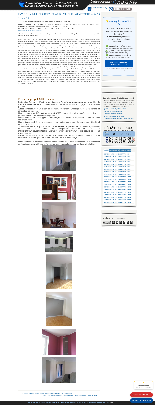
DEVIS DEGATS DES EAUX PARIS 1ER (116, 154)
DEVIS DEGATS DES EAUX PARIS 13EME (117, 184)
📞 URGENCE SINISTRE (140, 395)
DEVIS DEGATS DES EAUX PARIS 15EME (117, 189)
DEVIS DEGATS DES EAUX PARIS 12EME (117, 182)
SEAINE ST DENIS (125, 150)
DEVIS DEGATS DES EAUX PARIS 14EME (117, 187)
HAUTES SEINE (114, 150)
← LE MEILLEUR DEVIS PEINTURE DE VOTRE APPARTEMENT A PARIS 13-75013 (45, 394)
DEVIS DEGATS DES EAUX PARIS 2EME (117, 156)
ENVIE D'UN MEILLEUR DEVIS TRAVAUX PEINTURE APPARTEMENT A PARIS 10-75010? (59, 16)
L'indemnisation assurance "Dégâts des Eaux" (119, 118)
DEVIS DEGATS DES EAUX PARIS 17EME (117, 194)
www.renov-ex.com (121, 403)
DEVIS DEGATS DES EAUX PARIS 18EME (117, 197)
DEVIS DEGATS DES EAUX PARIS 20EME (117, 202)
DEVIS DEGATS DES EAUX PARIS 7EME (117, 169)
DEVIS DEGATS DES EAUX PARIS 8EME (117, 172)
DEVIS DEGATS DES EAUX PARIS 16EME (117, 192)
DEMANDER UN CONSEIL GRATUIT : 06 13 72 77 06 (119, 63)
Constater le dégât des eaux (113, 113)
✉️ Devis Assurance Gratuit (141, 400)
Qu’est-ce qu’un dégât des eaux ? (115, 109)
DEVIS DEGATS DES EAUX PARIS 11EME (117, 179)
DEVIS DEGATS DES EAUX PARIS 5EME (117, 164)
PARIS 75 (106, 150)
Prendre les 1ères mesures (113, 111)
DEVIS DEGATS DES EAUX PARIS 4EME (117, 161)
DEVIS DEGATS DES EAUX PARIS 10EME (117, 177)
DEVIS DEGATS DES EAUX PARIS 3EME (117, 159)
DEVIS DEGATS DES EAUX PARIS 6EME (117, 167)
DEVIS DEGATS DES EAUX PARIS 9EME (117, 174)
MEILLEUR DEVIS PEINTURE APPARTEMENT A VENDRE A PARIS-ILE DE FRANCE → (71, 396)
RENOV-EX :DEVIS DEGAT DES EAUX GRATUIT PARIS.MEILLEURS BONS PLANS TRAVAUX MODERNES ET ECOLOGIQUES (68, 403)
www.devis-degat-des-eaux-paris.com (30, 30)
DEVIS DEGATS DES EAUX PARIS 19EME (117, 199)
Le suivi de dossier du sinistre (114, 116)
